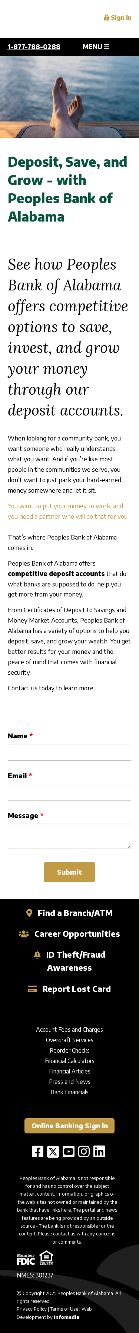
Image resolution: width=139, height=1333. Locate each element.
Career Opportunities (69, 934)
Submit (69, 872)
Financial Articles (69, 1071)
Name (17, 735)
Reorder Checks (70, 1050)
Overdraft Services (69, 1040)
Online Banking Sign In (70, 1125)
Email (17, 775)
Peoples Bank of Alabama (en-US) (56, 19)
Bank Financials (69, 1092)
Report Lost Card (69, 989)
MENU (96, 46)
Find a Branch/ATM (69, 913)
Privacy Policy (32, 1309)
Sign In (118, 17)
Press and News (69, 1081)
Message (23, 815)
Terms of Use (64, 1309)
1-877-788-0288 (33, 46)
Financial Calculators (70, 1061)
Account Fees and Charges (69, 1029)
